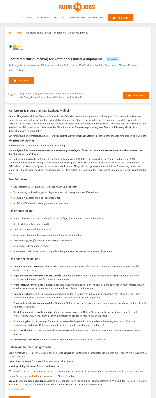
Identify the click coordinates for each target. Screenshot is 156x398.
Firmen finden (43, 17)
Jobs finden (28, 17)
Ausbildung (59, 17)
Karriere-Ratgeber (77, 17)
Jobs (10, 32)
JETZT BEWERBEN (17, 374)
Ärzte (19, 32)
